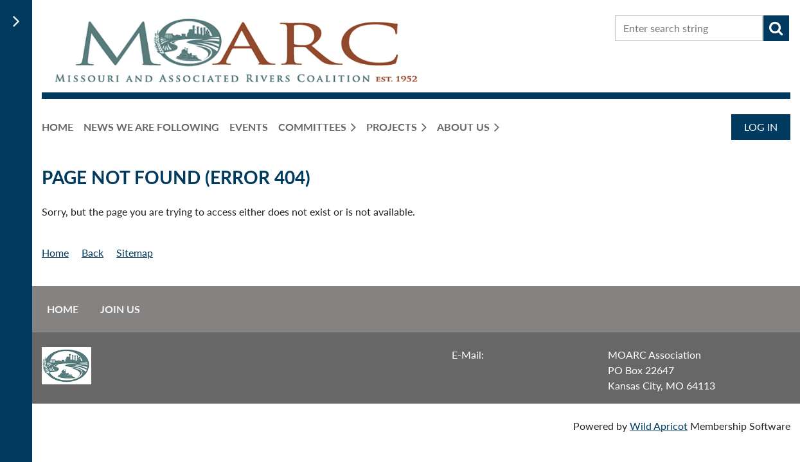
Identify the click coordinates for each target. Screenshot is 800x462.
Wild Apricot (659, 426)
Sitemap (134, 252)
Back (92, 252)
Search (776, 28)
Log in (761, 127)
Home (55, 252)
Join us (120, 309)
